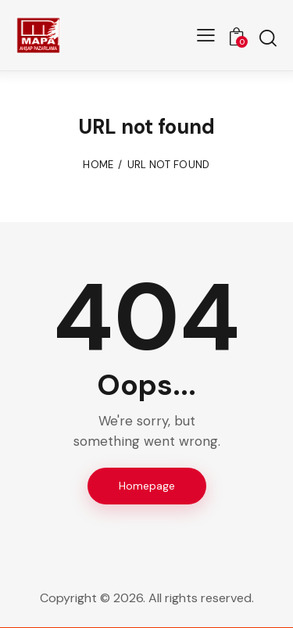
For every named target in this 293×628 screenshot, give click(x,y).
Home (98, 164)
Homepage (147, 486)
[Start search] (267, 37)
